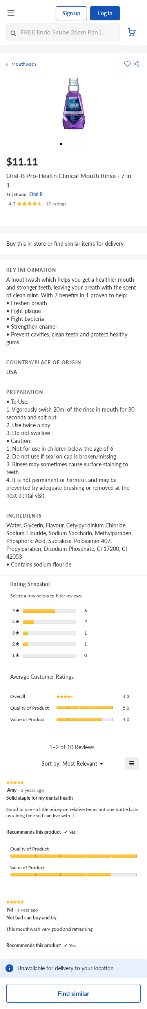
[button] (136, 63)
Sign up (71, 13)
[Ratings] (37, 204)
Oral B (36, 194)
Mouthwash (23, 64)
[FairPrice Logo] (36, 13)
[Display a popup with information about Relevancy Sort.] (13, 763)
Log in (105, 13)
